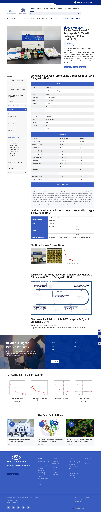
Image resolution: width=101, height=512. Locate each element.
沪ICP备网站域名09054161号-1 (14, 500)
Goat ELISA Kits (13, 145)
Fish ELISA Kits (13, 156)
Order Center (68, 8)
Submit (55, 361)
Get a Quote (67, 67)
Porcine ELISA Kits (12, 134)
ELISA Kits (20, 18)
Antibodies (10, 101)
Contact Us (76, 8)
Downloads (87, 465)
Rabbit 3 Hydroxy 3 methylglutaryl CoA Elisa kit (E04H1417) (84, 400)
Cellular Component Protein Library (15, 163)
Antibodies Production (74, 468)
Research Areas (55, 461)
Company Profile (56, 470)
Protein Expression (73, 471)
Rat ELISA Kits (11, 123)
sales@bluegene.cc (90, 2)
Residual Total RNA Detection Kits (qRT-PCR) (15, 96)
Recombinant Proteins (13, 105)
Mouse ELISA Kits (12, 127)
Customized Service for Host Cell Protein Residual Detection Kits (75, 463)
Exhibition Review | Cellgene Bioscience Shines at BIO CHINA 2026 (19, 441)
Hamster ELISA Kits (14, 158)
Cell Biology (68, 43)
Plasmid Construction (74, 473)
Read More (10, 444)
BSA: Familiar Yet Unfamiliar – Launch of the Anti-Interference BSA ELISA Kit (50, 441)
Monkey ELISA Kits (14, 147)
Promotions (11, 172)
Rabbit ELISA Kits (40, 18)
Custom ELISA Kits (73, 466)
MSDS (75, 67)
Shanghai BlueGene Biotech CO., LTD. (20, 497)
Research (39, 8)
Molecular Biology (73, 477)
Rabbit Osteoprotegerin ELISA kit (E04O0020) (39, 399)
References (87, 463)
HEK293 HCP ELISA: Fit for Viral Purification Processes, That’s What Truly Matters (79, 441)
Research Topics (56, 463)
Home (10, 18)
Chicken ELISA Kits (14, 149)
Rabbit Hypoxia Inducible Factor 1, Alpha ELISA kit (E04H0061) (17, 400)
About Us (52, 8)
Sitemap (8, 502)
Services (46, 8)
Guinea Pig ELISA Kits (15, 143)
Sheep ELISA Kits (14, 151)
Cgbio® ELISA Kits (12, 113)
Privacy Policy (16, 502)
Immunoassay (72, 475)
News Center (55, 472)
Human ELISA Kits (12, 120)
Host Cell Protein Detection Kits (16, 80)
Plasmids (10, 168)
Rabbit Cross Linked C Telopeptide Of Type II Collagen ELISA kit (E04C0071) (62, 18)
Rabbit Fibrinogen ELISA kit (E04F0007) (61, 399)
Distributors (55, 474)
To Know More (12, 474)
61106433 (79, 2)
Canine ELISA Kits (12, 116)
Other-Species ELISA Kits (29, 18)
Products (32, 8)
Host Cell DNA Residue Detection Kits (16, 90)
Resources (59, 8)
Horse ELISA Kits (14, 153)
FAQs (86, 461)
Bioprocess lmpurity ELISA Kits (16, 85)
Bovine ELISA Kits (12, 130)
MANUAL (82, 67)
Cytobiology (72, 480)
